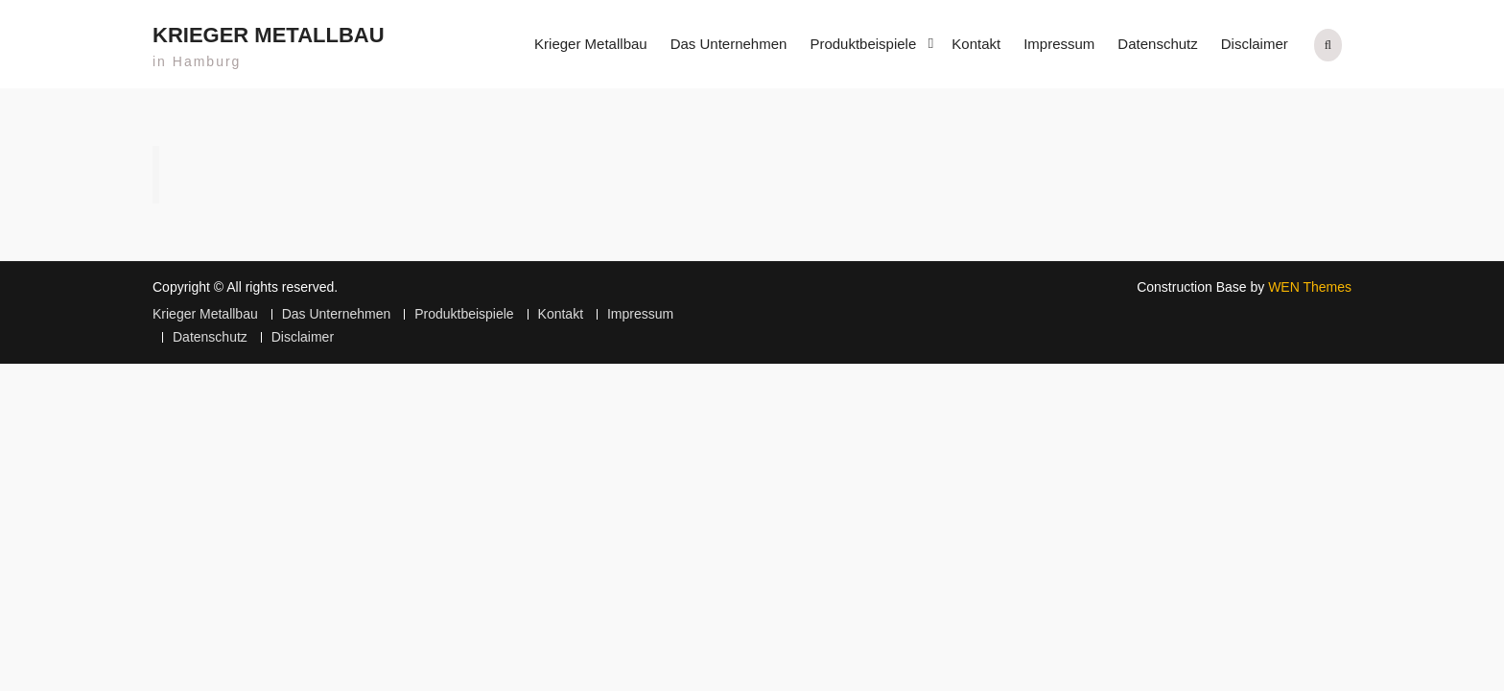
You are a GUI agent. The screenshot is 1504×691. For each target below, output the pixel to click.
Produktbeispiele (863, 44)
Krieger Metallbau (269, 35)
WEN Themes (1309, 287)
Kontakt (976, 44)
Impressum (1058, 44)
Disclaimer (1254, 44)
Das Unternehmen (728, 44)
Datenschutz (1157, 44)
